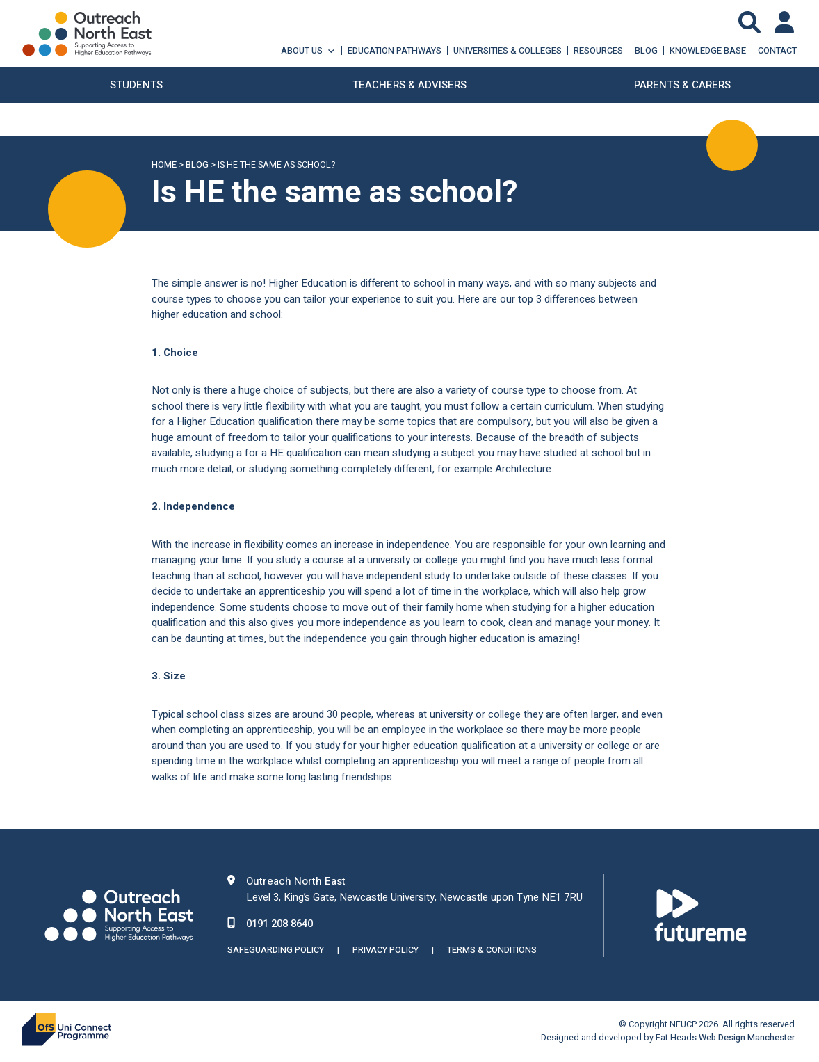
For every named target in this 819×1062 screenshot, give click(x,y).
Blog (646, 50)
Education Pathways (394, 50)
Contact (777, 50)
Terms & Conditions (492, 950)
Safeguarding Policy (275, 950)
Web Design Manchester (747, 1037)
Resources (598, 50)
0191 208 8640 (279, 923)
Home (164, 165)
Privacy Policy (385, 950)
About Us (308, 50)
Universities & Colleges (507, 50)
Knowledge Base (708, 50)
